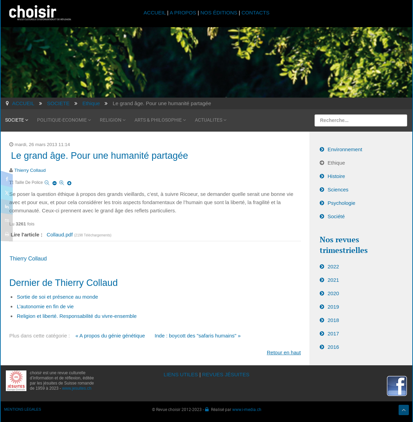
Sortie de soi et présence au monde (57, 297)
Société (336, 216)
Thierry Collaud (30, 170)
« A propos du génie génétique (110, 335)
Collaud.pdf (60, 234)
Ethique (336, 163)
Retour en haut (284, 352)
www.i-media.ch (246, 409)
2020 (333, 293)
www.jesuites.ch (76, 388)
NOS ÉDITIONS (218, 12)
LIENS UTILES (181, 374)
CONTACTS (255, 12)
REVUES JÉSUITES (225, 374)
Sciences (338, 189)
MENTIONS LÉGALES (22, 409)
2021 (333, 280)
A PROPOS (182, 12)
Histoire (336, 176)
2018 (333, 320)
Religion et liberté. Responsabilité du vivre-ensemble (77, 316)
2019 (333, 307)
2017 (333, 333)
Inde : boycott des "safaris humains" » (198, 335)
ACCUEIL (155, 12)
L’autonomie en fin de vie (45, 306)
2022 (333, 266)
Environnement (345, 149)
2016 (333, 347)
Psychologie (341, 203)
